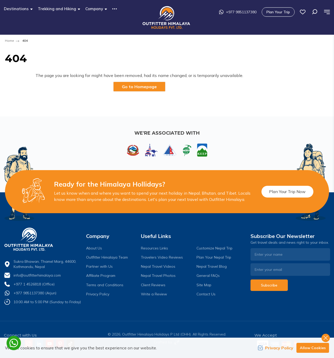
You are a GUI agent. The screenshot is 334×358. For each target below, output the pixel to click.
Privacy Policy (97, 294)
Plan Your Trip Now (287, 191)
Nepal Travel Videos (158, 266)
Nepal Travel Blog (211, 266)
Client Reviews (153, 285)
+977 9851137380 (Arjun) (35, 293)
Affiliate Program (100, 275)
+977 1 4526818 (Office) (34, 284)
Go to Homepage (139, 86)
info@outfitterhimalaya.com (37, 275)
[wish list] (303, 12)
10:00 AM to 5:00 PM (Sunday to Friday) (47, 302)
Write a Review (154, 294)
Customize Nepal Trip (214, 248)
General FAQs (208, 275)
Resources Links (154, 248)
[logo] (44, 239)
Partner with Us (99, 266)
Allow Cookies (313, 347)
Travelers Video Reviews (162, 257)
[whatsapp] (14, 343)
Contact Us (206, 294)
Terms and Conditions (104, 285)
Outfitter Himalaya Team (107, 257)
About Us (94, 248)
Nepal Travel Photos (158, 275)
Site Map (203, 285)
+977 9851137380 (238, 12)
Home (9, 41)
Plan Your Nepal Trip (213, 257)
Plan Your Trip (278, 12)
